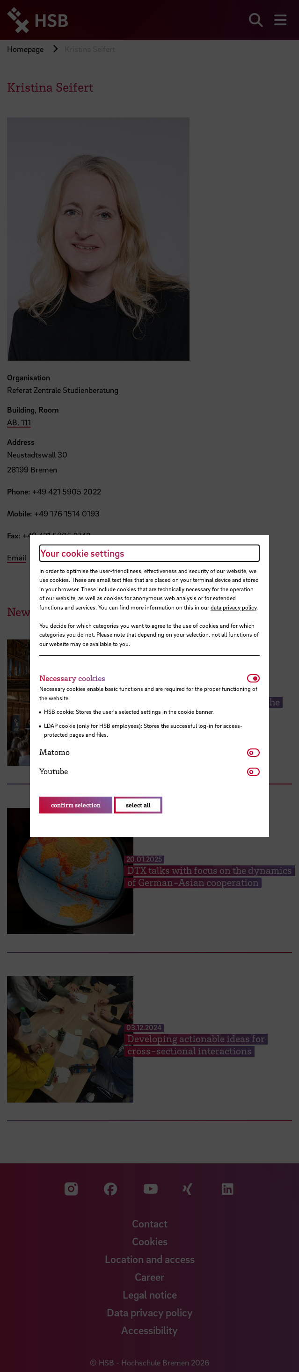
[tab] (143, 678)
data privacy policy (233, 607)
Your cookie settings (82, 553)
